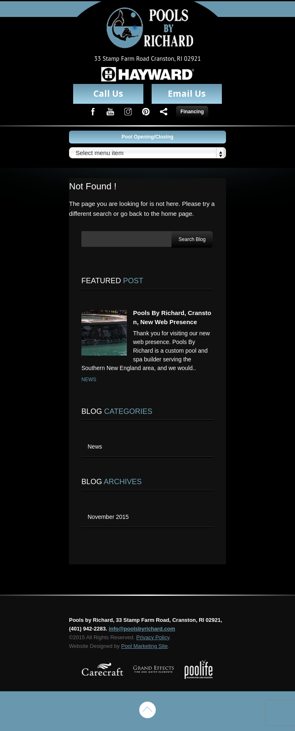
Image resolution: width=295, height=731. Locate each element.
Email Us (187, 93)
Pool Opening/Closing (147, 137)
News (88, 379)
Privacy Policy (152, 637)
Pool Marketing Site (144, 646)
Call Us (108, 93)
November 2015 (108, 517)
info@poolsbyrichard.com (142, 629)
